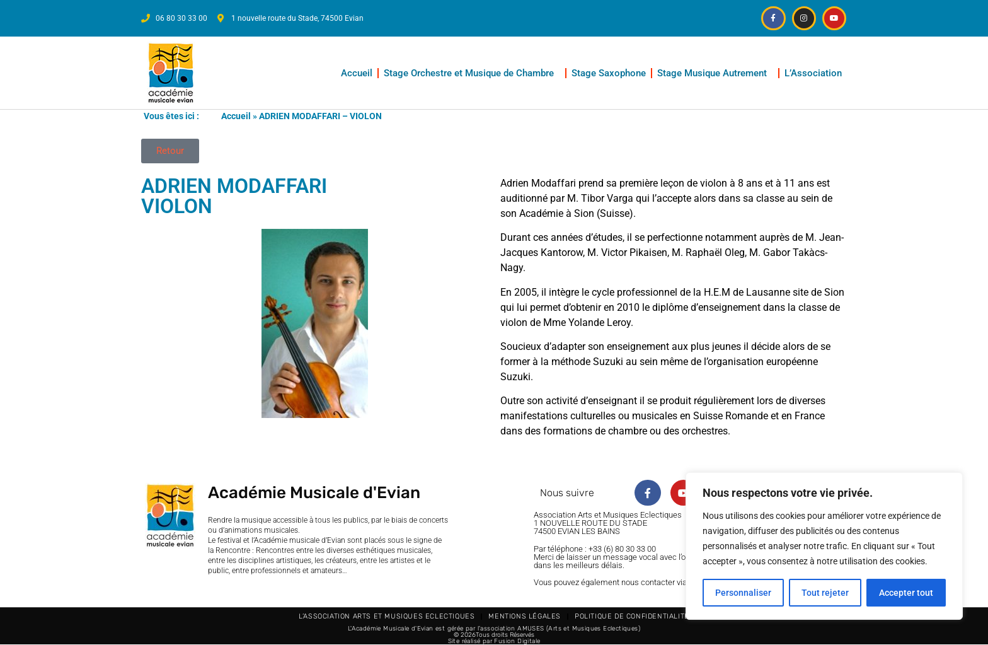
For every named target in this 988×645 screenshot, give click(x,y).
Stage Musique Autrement (715, 73)
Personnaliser (743, 593)
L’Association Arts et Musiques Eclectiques (386, 616)
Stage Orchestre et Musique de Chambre (472, 73)
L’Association (816, 73)
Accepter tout (906, 593)
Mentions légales (524, 616)
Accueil (356, 73)
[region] (824, 546)
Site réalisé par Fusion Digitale (494, 641)
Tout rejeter (825, 593)
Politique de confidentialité (632, 616)
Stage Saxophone (609, 73)
